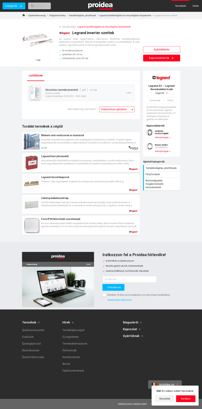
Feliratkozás (114, 287)
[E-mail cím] (129, 279)
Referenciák (69, 350)
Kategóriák (11, 5)
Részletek (164, 398)
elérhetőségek (161, 137)
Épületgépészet (31, 343)
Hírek (66, 322)
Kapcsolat (130, 329)
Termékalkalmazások (74, 343)
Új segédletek (70, 336)
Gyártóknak (131, 336)
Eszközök (28, 336)
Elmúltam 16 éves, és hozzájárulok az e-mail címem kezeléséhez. (138, 295)
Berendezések (30, 350)
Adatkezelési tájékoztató (119, 300)
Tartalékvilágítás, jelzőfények (82, 15)
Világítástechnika (57, 15)
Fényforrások (162, 174)
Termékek (29, 322)
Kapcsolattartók (161, 58)
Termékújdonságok (73, 330)
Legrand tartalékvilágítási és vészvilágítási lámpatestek (125, 15)
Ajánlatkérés (162, 49)
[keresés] (42, 6)
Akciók (66, 363)
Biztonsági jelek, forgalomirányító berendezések (162, 184)
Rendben (186, 398)
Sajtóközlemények (73, 370)
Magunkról (130, 322)
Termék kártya (81, 141)
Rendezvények (71, 357)
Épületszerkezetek (33, 330)
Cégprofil (161, 89)
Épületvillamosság (37, 15)
